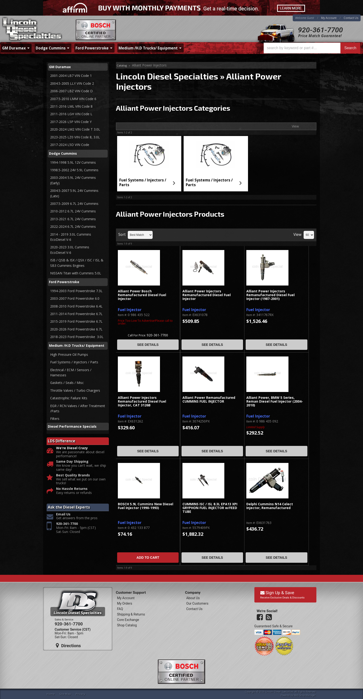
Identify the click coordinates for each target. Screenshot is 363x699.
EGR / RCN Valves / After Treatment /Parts (77, 408)
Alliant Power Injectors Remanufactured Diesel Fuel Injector (206, 295)
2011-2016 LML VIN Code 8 (71, 106)
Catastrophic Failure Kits (68, 398)
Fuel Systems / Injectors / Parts (142, 182)
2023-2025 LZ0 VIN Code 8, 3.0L (75, 137)
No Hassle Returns (72, 489)
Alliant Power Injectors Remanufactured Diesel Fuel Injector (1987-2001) (270, 295)
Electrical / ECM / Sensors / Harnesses (70, 372)
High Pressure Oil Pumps (69, 354)
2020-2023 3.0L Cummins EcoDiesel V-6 (69, 250)
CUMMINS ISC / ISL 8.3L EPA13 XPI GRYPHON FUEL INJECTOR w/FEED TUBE (209, 508)
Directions (68, 645)
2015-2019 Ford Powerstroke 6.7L (76, 321)
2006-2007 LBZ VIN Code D (71, 91)
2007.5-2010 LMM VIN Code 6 (73, 99)
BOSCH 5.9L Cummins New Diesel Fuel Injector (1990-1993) (145, 506)
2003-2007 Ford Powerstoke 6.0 (74, 298)
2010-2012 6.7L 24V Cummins (73, 211)
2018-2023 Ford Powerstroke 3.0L (77, 336)
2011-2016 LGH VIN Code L (71, 114)
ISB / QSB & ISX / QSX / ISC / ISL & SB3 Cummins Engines (76, 263)
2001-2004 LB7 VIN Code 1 (71, 75)
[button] (312, 48)
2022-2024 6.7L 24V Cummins (73, 226)
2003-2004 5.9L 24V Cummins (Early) (73, 180)
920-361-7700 (320, 30)
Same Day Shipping (72, 462)
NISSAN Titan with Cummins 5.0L (75, 273)
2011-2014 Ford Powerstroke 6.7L (76, 314)
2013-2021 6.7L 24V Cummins (73, 219)
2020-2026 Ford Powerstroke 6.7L (76, 329)
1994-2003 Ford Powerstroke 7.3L (76, 291)
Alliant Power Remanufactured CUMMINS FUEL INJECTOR (208, 400)
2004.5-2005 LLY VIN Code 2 (72, 83)
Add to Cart (148, 557)
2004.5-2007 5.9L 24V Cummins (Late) (74, 193)
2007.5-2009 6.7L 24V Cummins (74, 203)
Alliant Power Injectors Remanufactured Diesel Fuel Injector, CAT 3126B (142, 402)
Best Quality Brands (73, 475)
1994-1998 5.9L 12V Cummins (73, 162)
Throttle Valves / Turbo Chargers (75, 390)
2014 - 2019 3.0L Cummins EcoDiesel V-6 (71, 237)
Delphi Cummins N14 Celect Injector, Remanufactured (269, 506)
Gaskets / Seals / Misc (67, 382)
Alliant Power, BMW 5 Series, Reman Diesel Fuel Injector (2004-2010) (274, 402)
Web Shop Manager (305, 695)
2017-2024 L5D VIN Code (69, 144)
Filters (54, 418)
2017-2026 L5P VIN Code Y (71, 121)
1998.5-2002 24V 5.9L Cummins (74, 170)
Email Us (63, 514)
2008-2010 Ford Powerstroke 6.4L (76, 306)
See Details (148, 345)
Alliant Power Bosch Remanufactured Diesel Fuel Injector (142, 295)
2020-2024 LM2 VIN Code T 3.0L (75, 129)
